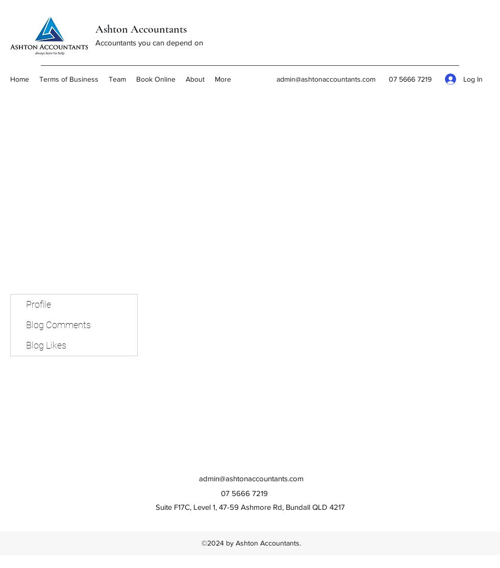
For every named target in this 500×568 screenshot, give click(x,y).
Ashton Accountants (141, 29)
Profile (38, 304)
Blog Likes (46, 345)
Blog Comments (58, 324)
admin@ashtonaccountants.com (326, 79)
